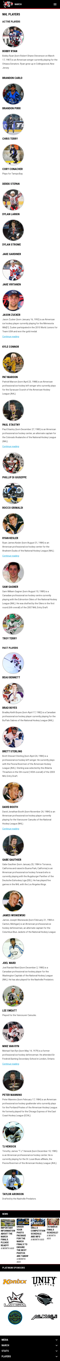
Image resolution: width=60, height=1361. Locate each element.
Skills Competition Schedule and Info (38, 1232)
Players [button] (6, 1356)
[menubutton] (55, 4)
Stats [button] (5, 1351)
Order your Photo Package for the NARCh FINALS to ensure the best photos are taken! (22, 1241)
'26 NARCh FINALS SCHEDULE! (52, 1229)
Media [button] (5, 1340)
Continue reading (10, 336)
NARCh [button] (5, 1345)
